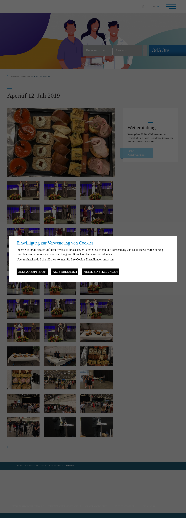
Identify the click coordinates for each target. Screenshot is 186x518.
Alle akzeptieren (32, 271)
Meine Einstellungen (100, 271)
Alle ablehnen (65, 271)
